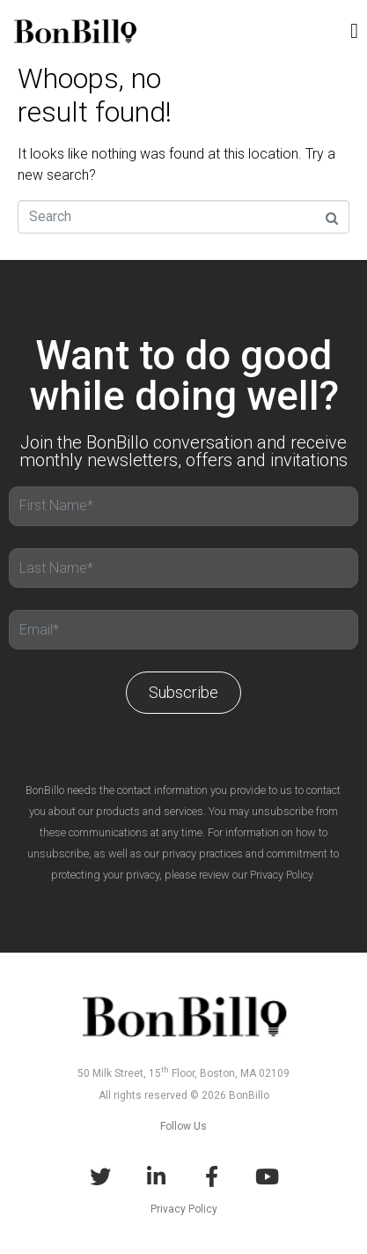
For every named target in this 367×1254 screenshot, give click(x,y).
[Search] (183, 217)
